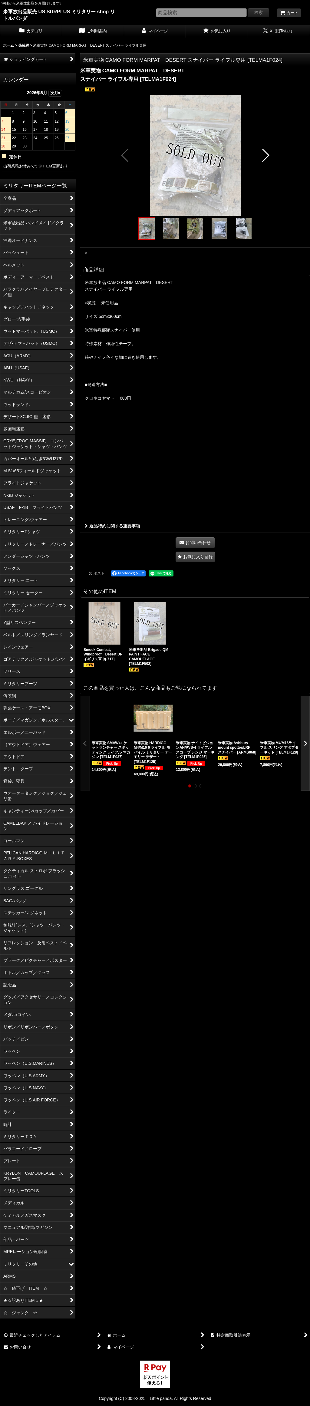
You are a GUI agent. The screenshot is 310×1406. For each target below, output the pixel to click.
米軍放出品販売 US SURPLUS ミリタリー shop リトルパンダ (59, 15)
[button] (125, 155)
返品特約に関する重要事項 (112, 525)
